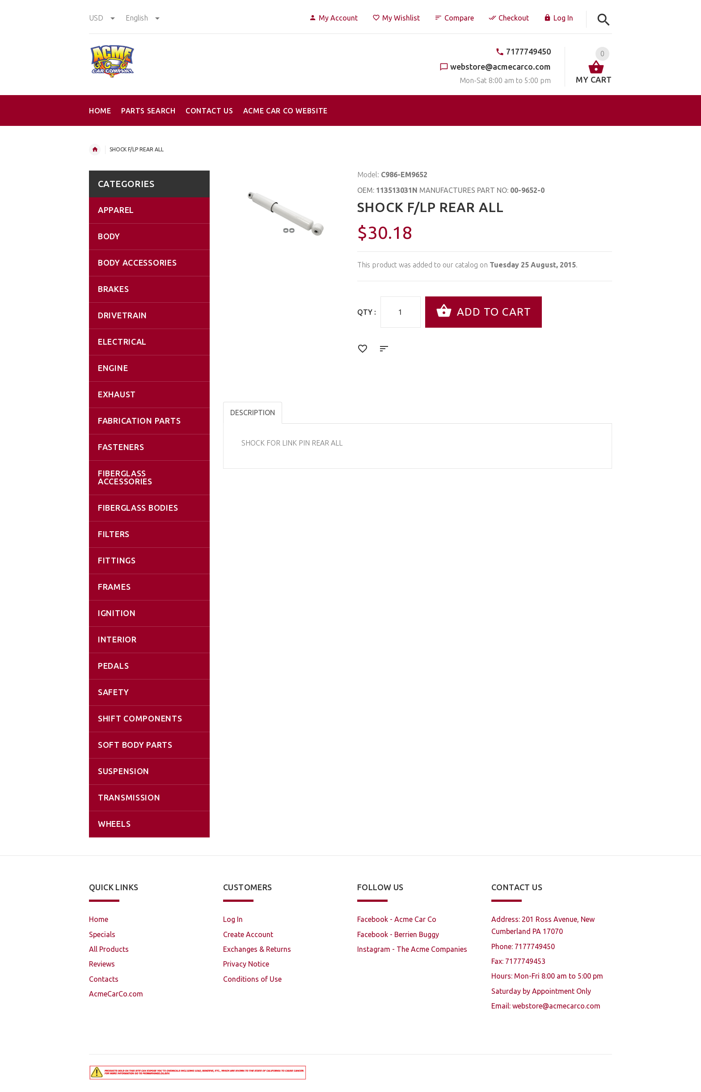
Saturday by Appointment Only (541, 991)
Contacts (103, 979)
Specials (102, 934)
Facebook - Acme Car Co (396, 919)
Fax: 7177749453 (518, 961)
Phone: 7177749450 (523, 946)
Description (252, 412)
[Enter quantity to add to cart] (400, 312)
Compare (454, 18)
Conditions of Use (252, 979)
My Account (333, 18)
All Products (109, 949)
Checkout (509, 18)
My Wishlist (396, 18)
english (143, 18)
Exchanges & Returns (257, 949)
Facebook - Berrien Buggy (398, 934)
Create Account (248, 934)
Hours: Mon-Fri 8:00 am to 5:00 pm (547, 976)
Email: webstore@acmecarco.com (545, 1006)
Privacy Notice (246, 964)
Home (95, 149)
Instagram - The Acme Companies (412, 949)
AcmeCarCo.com (116, 994)
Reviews (102, 964)
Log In (558, 18)
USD (103, 18)
